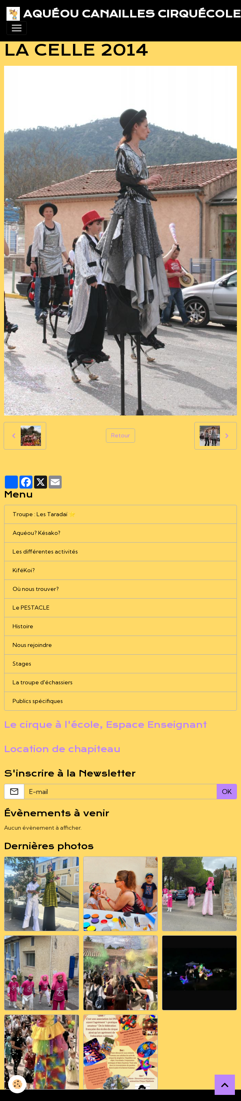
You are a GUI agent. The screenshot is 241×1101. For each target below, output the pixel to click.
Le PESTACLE (31, 607)
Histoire (23, 626)
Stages (22, 663)
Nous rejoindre (32, 645)
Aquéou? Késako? (36, 532)
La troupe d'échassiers (43, 682)
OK (227, 791)
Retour (120, 435)
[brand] (117, 13)
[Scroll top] (225, 1085)
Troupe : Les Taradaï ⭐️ (44, 514)
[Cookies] (17, 1084)
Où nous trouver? (36, 589)
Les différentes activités (45, 551)
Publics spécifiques (38, 701)
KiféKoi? (24, 570)
